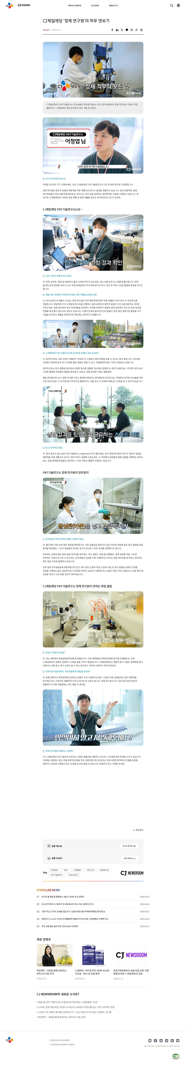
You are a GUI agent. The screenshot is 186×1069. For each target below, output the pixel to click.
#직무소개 (90, 870)
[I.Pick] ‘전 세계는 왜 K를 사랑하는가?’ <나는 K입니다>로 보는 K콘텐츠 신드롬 (75, 1012)
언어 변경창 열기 (178, 5)
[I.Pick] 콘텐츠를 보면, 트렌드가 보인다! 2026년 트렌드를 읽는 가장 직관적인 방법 (76, 1007)
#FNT (66, 870)
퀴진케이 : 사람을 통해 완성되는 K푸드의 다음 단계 (61, 1017)
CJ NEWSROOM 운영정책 (59, 1040)
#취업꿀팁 (77, 870)
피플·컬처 (46, 30)
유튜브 (150, 1040)
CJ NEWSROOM (9, 5)
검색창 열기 (171, 5)
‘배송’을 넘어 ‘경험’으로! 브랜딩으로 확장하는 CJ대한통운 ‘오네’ (68, 1002)
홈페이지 (178, 1040)
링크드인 (161, 1040)
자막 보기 (139, 830)
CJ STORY (95, 5)
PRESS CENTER (74, 5)
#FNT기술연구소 (57, 875)
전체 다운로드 (128, 858)
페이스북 (155, 1040)
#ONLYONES (73, 875)
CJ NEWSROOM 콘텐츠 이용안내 (62, 1044)
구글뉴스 (172, 1040)
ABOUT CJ (113, 5)
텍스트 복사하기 (128, 846)
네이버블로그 (166, 1040)
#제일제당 (54, 870)
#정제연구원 (104, 870)
